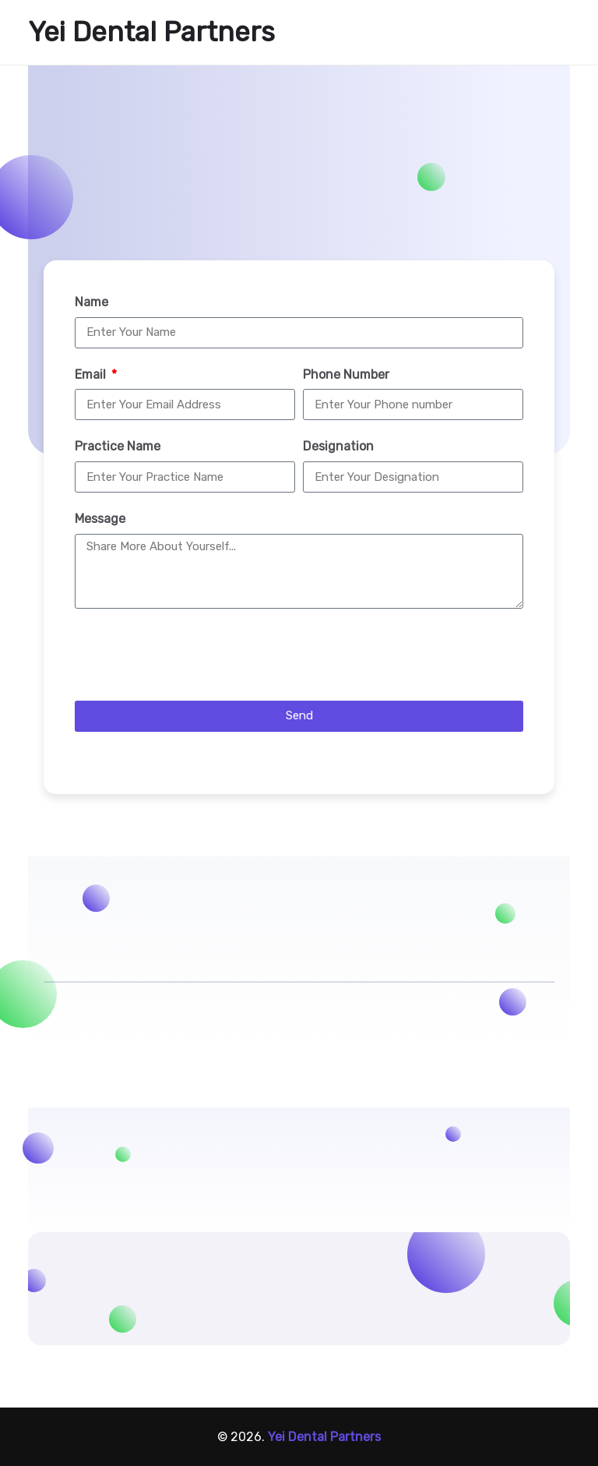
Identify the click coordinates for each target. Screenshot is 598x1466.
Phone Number (346, 374)
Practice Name (117, 446)
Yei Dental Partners (151, 32)
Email (92, 374)
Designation (338, 446)
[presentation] (193, 654)
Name (91, 302)
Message (100, 518)
